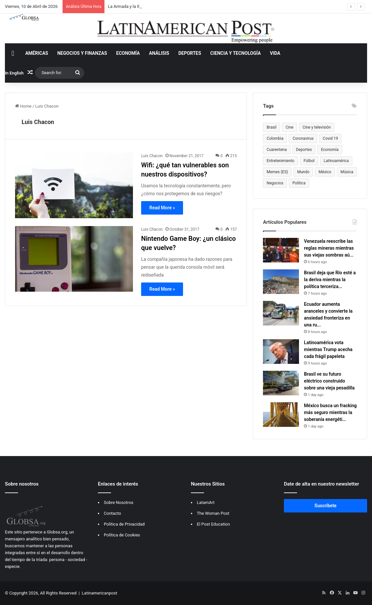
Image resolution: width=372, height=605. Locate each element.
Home (23, 106)
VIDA (275, 53)
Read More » (162, 207)
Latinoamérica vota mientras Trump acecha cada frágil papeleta (328, 349)
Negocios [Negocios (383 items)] (275, 183)
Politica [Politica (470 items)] (299, 183)
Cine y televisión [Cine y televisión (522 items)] (317, 127)
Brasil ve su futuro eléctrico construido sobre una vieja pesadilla (329, 380)
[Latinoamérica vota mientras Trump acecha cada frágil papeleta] (281, 351)
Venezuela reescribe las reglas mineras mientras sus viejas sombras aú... (329, 248)
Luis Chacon (38, 121)
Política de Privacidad (124, 524)
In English (14, 73)
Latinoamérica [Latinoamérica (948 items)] (336, 160)
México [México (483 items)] (325, 172)
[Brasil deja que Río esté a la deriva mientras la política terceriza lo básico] (281, 281)
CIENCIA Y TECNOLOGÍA (235, 53)
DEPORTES (189, 53)
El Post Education (213, 524)
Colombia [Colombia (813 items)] (275, 138)
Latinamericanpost (99, 593)
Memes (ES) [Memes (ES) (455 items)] (277, 172)
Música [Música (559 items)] (347, 172)
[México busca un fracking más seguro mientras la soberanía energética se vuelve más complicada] (281, 414)
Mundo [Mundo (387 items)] (303, 172)
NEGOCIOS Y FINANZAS (82, 53)
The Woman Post (213, 513)
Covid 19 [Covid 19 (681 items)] (330, 138)
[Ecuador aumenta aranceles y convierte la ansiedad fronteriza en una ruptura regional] (281, 313)
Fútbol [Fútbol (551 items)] (309, 160)
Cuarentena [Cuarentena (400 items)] (277, 149)
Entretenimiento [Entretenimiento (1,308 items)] (280, 160)
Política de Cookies (122, 534)
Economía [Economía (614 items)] (329, 149)
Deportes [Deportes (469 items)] (304, 149)
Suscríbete (325, 505)
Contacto (112, 513)
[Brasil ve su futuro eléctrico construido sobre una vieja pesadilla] (281, 383)
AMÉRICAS (36, 53)
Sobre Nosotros (118, 502)
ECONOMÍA (128, 53)
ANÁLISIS (159, 53)
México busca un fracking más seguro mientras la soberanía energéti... (330, 412)
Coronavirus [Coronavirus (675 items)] (302, 138)
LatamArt (205, 502)
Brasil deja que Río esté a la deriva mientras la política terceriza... (330, 279)
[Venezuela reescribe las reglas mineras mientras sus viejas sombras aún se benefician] (281, 250)
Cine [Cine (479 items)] (289, 127)
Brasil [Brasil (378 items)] (271, 127)
